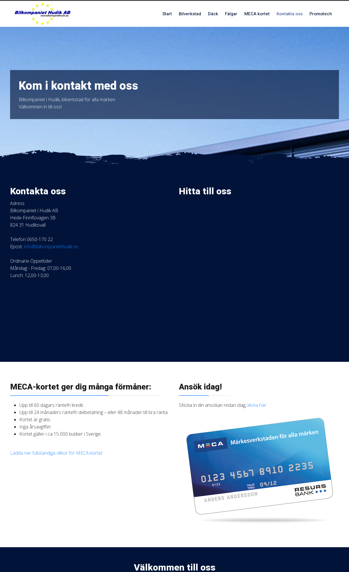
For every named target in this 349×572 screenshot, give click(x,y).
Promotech (320, 14)
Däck (213, 14)
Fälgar (231, 14)
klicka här (256, 405)
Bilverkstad (190, 14)
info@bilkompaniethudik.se (51, 246)
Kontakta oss (290, 14)
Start (167, 14)
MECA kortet (257, 14)
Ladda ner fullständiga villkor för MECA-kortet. (56, 453)
